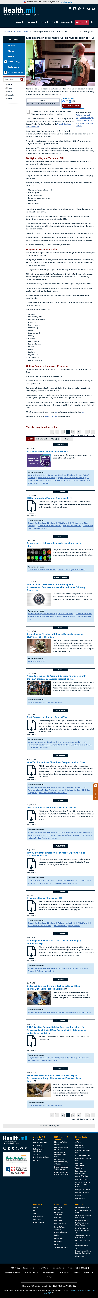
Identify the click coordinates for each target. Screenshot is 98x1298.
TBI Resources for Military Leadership (66, 481)
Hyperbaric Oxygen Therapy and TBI (44, 898)
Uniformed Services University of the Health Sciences (74, 1012)
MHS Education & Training (61, 1138)
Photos (11, 51)
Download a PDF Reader (76, 1290)
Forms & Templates (60, 1224)
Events (9, 88)
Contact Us (36, 1160)
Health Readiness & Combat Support (81, 1172)
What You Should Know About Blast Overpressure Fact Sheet (56, 762)
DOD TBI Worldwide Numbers (67, 832)
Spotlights (10, 95)
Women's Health (80, 1199)
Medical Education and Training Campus (61, 1168)
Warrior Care (84, 481)
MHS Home (45, 483)
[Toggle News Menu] (57, 22)
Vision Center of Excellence (46, 478)
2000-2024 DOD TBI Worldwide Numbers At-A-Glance (52, 807)
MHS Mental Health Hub (82, 1155)
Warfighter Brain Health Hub (37, 475)
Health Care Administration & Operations (80, 1166)
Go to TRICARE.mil (81, 1207)
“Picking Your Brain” (51, 417)
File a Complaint (80, 1256)
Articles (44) (55, 439)
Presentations (58, 1238)
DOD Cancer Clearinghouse (79, 1146)
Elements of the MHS (40, 1143)
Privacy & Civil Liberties (82, 1190)
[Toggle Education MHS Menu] (36, 22)
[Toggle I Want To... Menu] (86, 22)
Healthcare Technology (82, 1179)
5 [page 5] (78, 432)
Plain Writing (62, 1272)
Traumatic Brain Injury (55, 702)
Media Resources (15, 72)
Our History (36, 1154)
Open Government (47, 1272)
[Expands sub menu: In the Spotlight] (5, 61)
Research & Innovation (82, 1193)
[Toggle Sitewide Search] (92, 22)
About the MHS (39, 1137)
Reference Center (61, 1205)
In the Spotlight (14, 61)
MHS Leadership (38, 1140)
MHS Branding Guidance (41, 1157)
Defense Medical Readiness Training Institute (60, 1154)
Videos (11, 56)
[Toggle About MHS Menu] (22, 22)
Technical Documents (61, 1247)
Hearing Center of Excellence (66, 616)
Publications (58, 1241)
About (18, 22)
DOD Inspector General (12, 1272)
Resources (51, 835)
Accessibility (72, 1268)
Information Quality (30, 1272)
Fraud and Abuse (57, 1268)
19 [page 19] (87, 432)
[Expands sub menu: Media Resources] (5, 72)
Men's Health (79, 1196)
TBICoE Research (63, 523)
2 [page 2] (62, 432)
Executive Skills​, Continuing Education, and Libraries (61, 1162)
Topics (43, 22)
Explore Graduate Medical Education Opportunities (83, 1252)
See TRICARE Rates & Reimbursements (82, 1236)
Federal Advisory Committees (38, 1150)
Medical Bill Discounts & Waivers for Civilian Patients (82, 1184)
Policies (56, 1235)
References (65, 22)
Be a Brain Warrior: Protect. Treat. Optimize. (85, 123)
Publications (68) (41, 439)
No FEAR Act (42, 1268)
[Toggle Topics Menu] (47, 22)
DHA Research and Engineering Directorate (67, 926)
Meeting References (60, 1232)
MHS (53, 22)
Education (31, 22)
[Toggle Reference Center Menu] (72, 22)
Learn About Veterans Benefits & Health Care (82, 1229)
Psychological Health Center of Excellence (71, 478)
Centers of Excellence (82, 1176)
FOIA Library (58, 1221)
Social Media (13, 67)
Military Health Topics (81, 1138)
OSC (48, 1277)
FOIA (83, 1268)
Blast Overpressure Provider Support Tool (47, 717)
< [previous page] (51, 432)
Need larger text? (86, 32)
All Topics (78, 1142)
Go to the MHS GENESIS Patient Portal (83, 1217)
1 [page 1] (57, 432)
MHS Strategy (37, 1146)
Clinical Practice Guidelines (59, 1208)
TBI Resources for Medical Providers (49, 526)
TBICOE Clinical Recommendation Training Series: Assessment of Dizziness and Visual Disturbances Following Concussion (56, 587)
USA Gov (75, 1272)
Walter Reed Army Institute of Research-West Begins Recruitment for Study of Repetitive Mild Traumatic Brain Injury (54, 1078)
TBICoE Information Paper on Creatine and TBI (49, 498)
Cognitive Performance (41, 528)
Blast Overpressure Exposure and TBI (70, 742)
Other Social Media (71, 106)
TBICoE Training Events (65, 614)
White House (87, 1272)
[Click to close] (95, 785)
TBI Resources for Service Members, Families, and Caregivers (57, 788)
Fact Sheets (58, 1218)
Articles (11, 45)
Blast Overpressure (77, 745)
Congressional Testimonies (58, 1214)
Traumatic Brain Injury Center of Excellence (85, 119)
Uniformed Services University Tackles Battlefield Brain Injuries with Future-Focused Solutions (53, 987)
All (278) (30, 439)
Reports (56, 1244)
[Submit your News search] (21, 79)
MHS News (13, 39)
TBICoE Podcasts (34, 483)
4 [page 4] (73, 432)
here (55, 412)
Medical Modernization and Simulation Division (61, 1173)
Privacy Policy (27, 1268)
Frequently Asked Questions (59, 1228)
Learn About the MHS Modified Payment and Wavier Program (82, 1223)
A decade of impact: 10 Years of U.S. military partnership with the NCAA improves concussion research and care (56, 677)
